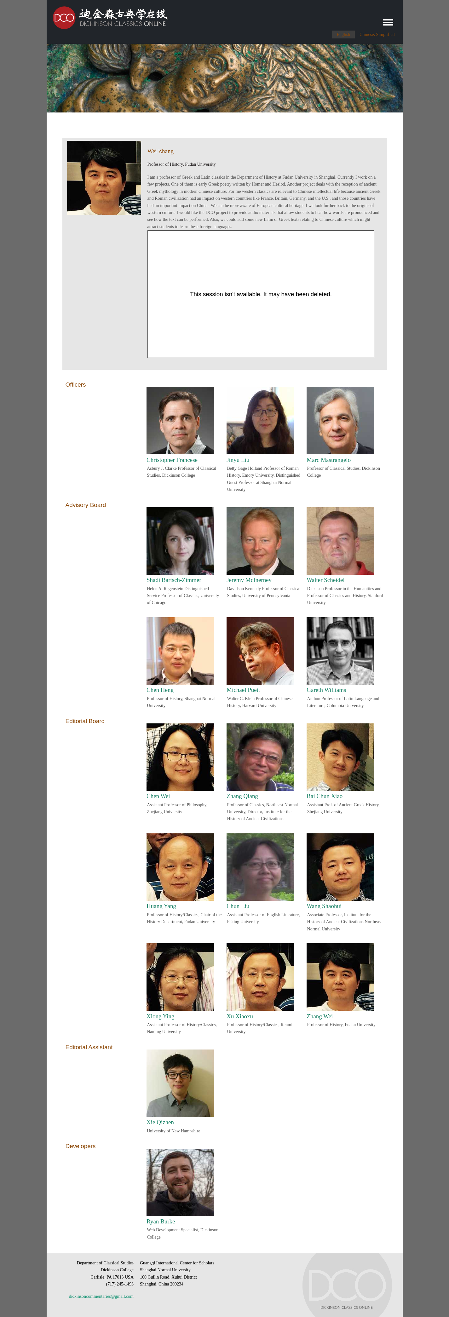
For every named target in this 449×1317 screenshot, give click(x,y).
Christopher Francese (172, 460)
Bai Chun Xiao (325, 796)
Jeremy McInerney (249, 580)
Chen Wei (158, 796)
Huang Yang (161, 906)
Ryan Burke (161, 1221)
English (343, 34)
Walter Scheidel (325, 580)
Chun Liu (238, 906)
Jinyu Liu (238, 460)
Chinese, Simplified (377, 34)
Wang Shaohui (324, 906)
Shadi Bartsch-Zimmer (174, 580)
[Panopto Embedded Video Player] (260, 294)
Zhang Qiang (242, 796)
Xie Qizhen (160, 1122)
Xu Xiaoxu (240, 1016)
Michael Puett (243, 690)
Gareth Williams (326, 690)
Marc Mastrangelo (329, 460)
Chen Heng (160, 690)
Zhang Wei (320, 1016)
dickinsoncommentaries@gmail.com (101, 1296)
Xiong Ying (161, 1016)
